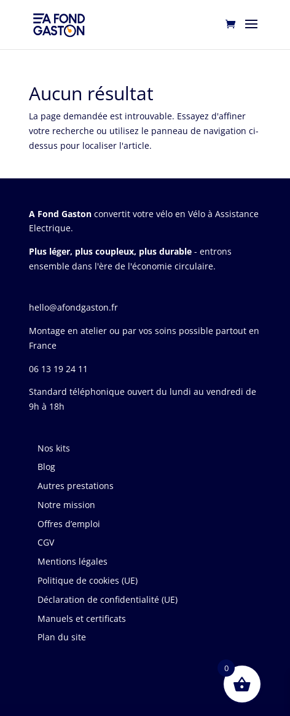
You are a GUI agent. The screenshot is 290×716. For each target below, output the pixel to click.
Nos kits (53, 448)
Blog (46, 466)
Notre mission (66, 505)
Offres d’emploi (68, 524)
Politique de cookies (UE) (87, 580)
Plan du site (61, 637)
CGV (45, 542)
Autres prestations (75, 485)
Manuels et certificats (81, 618)
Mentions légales (72, 561)
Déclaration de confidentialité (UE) (107, 599)
